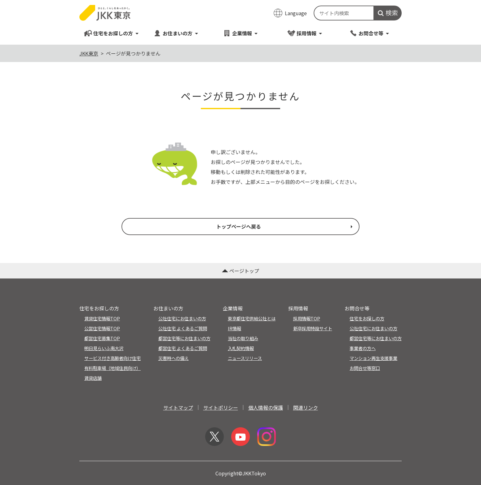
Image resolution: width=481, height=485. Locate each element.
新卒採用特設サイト (312, 328)
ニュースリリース (245, 358)
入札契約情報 (241, 348)
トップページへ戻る (285, 226)
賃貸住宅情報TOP (102, 318)
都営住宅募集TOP (102, 338)
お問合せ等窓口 (365, 368)
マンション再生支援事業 (373, 358)
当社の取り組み (243, 338)
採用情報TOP (306, 318)
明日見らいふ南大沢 (103, 348)
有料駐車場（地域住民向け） (112, 368)
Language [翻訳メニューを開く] (296, 13)
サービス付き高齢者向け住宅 (112, 358)
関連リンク (305, 407)
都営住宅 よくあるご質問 (182, 348)
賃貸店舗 (93, 378)
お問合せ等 (369, 33)
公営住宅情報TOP (102, 328)
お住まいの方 (176, 33)
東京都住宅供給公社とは (252, 318)
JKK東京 (88, 53)
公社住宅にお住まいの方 (182, 318)
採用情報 (305, 33)
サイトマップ (178, 407)
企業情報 (240, 33)
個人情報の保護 (265, 407)
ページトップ (240, 270)
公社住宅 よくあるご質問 (182, 328)
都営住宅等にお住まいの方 (184, 338)
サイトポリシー (220, 407)
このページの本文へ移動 (240, 0)
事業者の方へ (363, 348)
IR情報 (234, 328)
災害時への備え (173, 358)
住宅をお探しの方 (111, 33)
